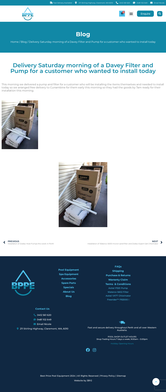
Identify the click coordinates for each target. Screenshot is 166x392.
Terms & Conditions (118, 284)
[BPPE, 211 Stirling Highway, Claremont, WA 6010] (42, 349)
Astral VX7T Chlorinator (118, 295)
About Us (69, 291)
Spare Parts (68, 282)
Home (15, 41)
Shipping (118, 270)
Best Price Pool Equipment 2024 (57, 375)
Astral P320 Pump (118, 288)
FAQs (118, 266)
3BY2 (89, 380)
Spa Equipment (68, 274)
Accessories (68, 278)
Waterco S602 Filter (118, 292)
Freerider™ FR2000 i (118, 299)
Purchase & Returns (118, 275)
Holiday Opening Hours (122, 343)
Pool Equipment (68, 269)
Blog (24, 41)
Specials (68, 287)
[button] (130, 13)
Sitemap (121, 375)
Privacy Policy (107, 375)
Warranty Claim (118, 279)
